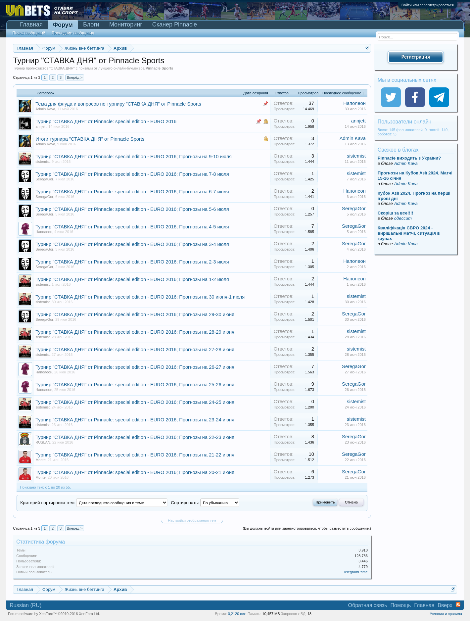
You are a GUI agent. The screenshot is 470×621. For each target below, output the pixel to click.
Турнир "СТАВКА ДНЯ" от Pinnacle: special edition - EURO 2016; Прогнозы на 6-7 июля (132, 191)
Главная (31, 24)
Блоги (91, 24)
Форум (63, 25)
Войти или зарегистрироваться (427, 5)
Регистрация (415, 57)
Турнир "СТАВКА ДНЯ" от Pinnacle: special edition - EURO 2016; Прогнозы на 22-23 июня (134, 437)
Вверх (445, 605)
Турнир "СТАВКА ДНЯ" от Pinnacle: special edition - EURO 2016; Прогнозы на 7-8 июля (132, 174)
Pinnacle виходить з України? (409, 158)
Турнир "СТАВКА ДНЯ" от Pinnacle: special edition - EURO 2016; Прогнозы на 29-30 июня (134, 314)
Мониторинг (125, 24)
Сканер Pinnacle (174, 24)
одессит (403, 218)
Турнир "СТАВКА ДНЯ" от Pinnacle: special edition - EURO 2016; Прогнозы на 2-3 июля (132, 261)
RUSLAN (42, 442)
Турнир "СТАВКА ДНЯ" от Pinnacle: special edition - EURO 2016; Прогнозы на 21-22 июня (134, 454)
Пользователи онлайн (405, 121)
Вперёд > (75, 77)
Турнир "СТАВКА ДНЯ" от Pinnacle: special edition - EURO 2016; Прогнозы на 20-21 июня (134, 472)
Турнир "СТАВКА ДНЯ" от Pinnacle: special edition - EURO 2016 (105, 121)
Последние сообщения (73, 33)
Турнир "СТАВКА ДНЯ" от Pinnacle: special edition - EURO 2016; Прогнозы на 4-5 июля (132, 226)
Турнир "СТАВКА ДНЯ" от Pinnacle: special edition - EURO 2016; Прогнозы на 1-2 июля (132, 279)
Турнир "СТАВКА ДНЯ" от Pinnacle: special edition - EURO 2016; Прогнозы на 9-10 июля (133, 156)
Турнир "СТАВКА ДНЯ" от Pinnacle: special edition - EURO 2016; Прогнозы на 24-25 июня (134, 402)
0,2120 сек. (237, 614)
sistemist (42, 162)
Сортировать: (185, 502)
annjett (40, 126)
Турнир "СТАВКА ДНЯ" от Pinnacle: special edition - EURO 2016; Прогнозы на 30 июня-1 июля (140, 297)
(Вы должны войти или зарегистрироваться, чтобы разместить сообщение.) (307, 528)
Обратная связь (367, 605)
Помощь (401, 605)
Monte (40, 460)
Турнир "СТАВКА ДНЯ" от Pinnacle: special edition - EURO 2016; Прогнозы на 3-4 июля (132, 244)
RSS (458, 604)
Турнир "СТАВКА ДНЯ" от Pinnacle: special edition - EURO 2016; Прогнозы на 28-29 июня (134, 332)
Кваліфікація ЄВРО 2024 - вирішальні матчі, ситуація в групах (409, 233)
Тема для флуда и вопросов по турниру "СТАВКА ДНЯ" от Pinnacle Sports (118, 104)
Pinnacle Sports (159, 68)
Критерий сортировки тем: (47, 502)
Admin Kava (45, 109)
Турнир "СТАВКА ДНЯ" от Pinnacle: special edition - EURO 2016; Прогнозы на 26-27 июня (134, 367)
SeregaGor (44, 179)
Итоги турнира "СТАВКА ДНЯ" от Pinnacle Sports (89, 139)
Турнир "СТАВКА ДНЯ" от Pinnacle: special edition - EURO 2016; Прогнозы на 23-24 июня (134, 419)
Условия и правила (446, 614)
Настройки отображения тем (192, 520)
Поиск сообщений (28, 33)
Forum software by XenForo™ (54, 614)
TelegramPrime (355, 572)
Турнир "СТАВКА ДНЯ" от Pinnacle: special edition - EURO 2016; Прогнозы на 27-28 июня (134, 349)
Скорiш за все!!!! (395, 213)
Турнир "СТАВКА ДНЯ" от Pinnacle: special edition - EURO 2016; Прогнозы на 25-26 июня (134, 384)
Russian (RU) (25, 605)
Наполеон (354, 103)
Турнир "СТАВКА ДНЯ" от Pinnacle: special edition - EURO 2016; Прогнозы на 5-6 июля (132, 209)
